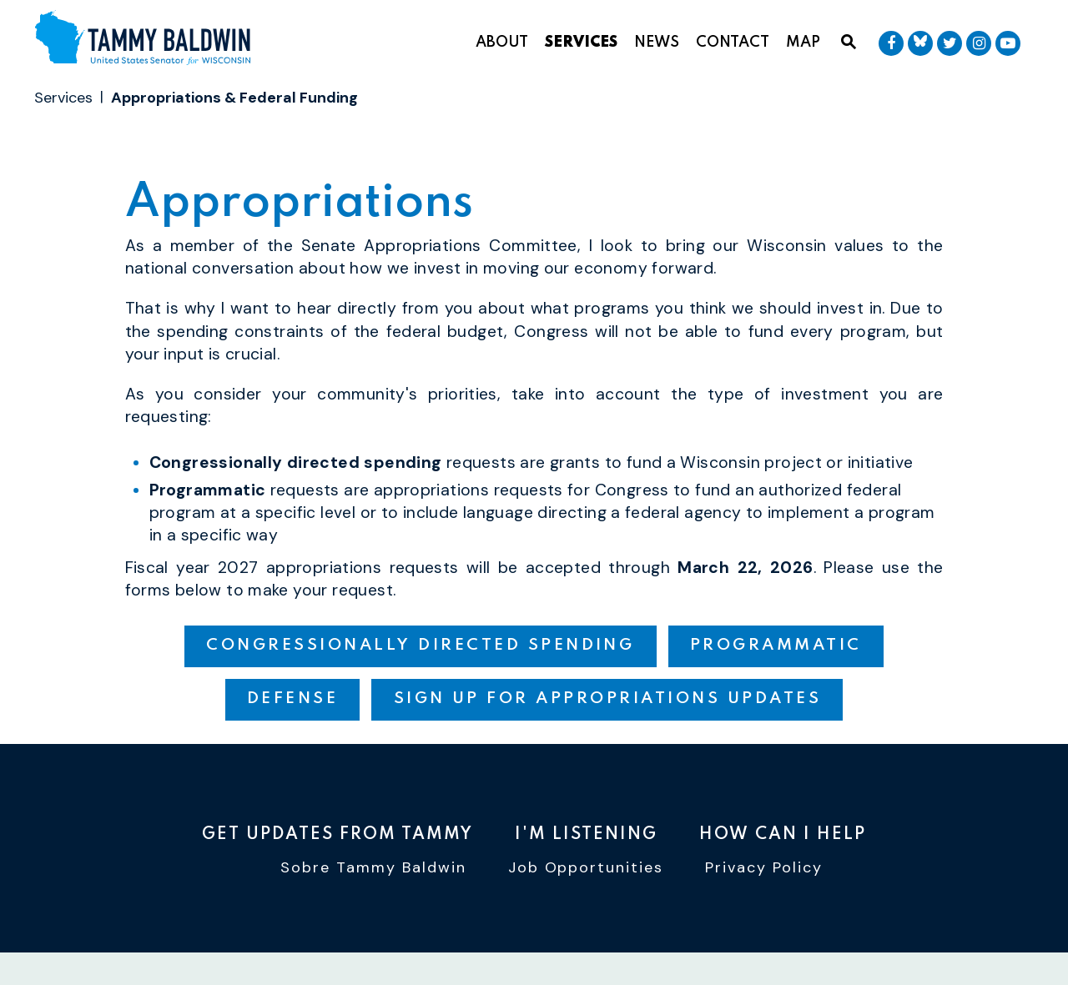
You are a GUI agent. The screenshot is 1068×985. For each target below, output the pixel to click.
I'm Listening (586, 835)
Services (581, 42)
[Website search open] (848, 43)
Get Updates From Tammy (337, 835)
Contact (732, 42)
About (502, 42)
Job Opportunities (586, 868)
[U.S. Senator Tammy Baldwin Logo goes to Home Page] (149, 39)
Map (803, 42)
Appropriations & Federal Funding (234, 98)
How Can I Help (782, 835)
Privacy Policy (764, 868)
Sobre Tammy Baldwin (373, 868)
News (656, 42)
